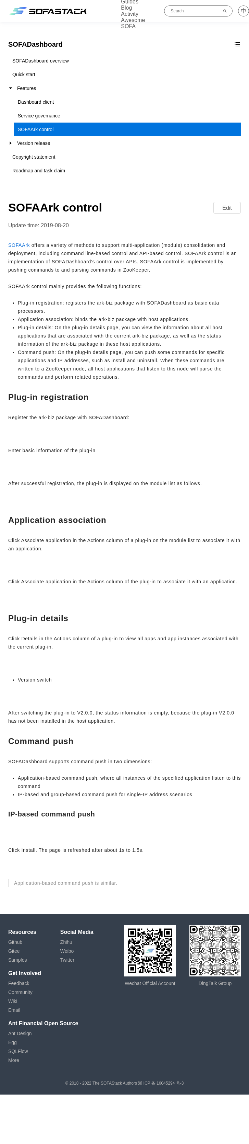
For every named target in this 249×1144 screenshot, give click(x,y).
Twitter (67, 960)
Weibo (67, 951)
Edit (227, 208)
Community (20, 992)
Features (26, 88)
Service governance (39, 115)
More (13, 1060)
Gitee (14, 951)
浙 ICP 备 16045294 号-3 (161, 1083)
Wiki (12, 1001)
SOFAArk (19, 245)
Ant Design (20, 1033)
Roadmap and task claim (38, 170)
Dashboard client (36, 102)
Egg (12, 1042)
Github (15, 942)
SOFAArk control (35, 129)
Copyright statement (33, 157)
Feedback (18, 983)
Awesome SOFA (133, 23)
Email (14, 1010)
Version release (33, 143)
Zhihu (66, 942)
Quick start (23, 74)
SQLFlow (18, 1051)
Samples (17, 960)
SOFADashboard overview (40, 61)
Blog (126, 8)
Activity (129, 14)
